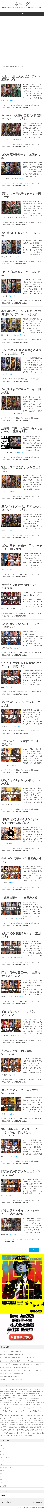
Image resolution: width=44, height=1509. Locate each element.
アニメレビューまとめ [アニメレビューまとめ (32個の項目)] (15, 1408)
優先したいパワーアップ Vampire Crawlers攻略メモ (14, 1367)
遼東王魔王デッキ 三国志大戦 (19, 897)
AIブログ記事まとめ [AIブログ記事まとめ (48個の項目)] (5, 1389)
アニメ (2, 1445)
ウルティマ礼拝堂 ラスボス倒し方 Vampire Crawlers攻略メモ (17, 1357)
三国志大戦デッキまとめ (23, 105)
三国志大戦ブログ (36, 105)
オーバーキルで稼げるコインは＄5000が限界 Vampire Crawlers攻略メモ (20, 1364)
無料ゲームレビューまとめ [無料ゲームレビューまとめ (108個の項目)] (31, 1433)
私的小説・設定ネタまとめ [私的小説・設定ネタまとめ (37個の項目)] (26, 1435)
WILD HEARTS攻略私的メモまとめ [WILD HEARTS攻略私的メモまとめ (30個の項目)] (24, 1400)
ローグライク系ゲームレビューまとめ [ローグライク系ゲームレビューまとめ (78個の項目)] (13, 1424)
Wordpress (41, 1507)
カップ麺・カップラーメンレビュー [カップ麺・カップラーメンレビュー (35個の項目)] (30, 1408)
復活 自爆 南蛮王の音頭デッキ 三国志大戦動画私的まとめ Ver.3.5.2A (21, 1132)
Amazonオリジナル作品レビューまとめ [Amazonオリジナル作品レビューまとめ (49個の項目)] (23, 1389)
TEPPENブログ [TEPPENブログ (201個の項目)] (11, 1398)
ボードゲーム (4, 1460)
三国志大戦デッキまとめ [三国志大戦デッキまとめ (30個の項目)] (32, 1424)
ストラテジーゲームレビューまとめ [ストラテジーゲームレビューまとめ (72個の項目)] (14, 1415)
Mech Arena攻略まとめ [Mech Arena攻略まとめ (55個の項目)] (19, 1393)
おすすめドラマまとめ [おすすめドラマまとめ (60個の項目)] (16, 1402)
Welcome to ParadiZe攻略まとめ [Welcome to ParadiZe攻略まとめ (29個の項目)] (8, 1400)
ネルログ (22, 4)
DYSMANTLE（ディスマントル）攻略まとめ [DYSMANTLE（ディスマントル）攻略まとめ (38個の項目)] (21, 1391)
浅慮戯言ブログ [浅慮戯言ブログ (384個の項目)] (12, 1432)
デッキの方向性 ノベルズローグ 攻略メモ (11, 1373)
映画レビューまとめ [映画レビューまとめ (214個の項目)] (19, 1429)
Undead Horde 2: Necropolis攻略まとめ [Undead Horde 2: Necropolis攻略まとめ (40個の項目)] (28, 1398)
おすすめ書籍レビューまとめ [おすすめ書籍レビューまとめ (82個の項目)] (18, 1404)
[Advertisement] (22, 41)
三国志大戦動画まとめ (8, 107)
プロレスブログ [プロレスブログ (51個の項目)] (25, 1418)
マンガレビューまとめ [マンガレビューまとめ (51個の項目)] (23, 1420)
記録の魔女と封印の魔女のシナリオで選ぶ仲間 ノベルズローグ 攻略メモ (20, 1370)
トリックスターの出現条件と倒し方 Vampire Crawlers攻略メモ (17, 1361)
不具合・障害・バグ (5, 1467)
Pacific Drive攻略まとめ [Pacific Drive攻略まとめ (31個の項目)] (31, 1393)
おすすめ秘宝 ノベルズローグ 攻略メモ (11, 1379)
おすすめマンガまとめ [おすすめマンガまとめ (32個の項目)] (28, 1402)
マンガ (2, 1464)
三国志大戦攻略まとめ (21, 107)
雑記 (1, 1479)
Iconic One (22, 1507)
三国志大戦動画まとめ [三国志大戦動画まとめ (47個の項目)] (15, 1427)
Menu (22, 14)
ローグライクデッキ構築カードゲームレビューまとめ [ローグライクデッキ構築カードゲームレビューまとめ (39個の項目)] (30, 1422)
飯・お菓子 (3, 1486)
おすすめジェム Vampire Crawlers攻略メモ (12, 1351)
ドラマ (2, 1451)
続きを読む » (11, 100)
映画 (1, 1473)
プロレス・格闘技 (5, 1457)
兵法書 (2, 1470)
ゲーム (10, 105)
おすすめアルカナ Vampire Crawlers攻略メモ (12, 1354)
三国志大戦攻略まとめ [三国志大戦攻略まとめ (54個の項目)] (28, 1427)
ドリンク (2, 1454)
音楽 (1, 1482)
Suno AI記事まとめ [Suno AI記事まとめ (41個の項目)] (18, 1395)
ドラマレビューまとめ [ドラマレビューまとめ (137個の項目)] (10, 1418)
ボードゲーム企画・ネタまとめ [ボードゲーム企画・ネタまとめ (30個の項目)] (9, 1420)
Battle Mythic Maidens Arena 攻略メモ (10, 1376)
